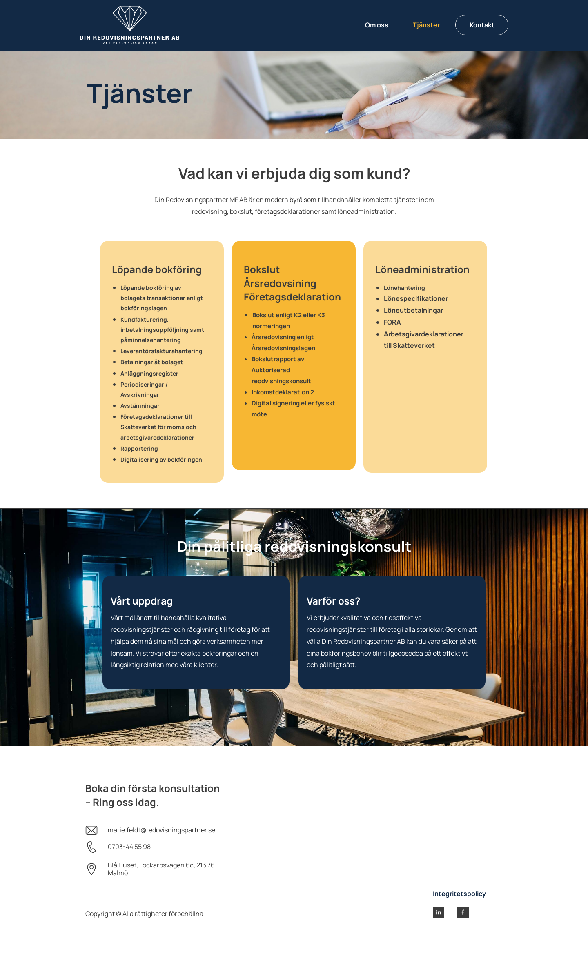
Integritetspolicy (459, 893)
